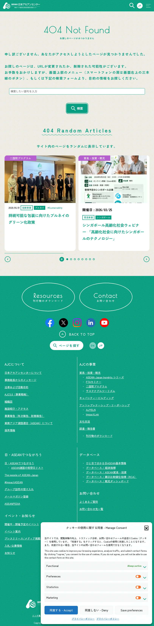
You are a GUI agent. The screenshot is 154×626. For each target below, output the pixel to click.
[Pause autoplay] (61, 259)
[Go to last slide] (8, 259)
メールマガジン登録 (16, 496)
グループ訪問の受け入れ (19, 489)
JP (101, 345)
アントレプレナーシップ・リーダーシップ (104, 405)
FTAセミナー (93, 382)
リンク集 (36, 615)
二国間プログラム (96, 386)
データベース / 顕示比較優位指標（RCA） (111, 477)
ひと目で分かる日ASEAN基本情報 (106, 463)
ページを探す (66, 345)
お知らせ (10, 553)
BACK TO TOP (77, 334)
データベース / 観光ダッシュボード (107, 481)
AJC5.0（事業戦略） (17, 394)
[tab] (67, 259)
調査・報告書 (87, 428)
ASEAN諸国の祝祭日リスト (27, 468)
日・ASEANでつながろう (19, 463)
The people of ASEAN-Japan (21, 475)
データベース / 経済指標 (101, 468)
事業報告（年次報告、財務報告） (24, 416)
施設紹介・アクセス (16, 408)
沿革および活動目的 (16, 387)
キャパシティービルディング (96, 398)
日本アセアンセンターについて (23, 373)
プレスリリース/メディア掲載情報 (25, 538)
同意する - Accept (61, 610)
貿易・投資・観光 (90, 373)
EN (93, 345)
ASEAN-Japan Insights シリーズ (105, 377)
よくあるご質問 (88, 502)
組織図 (9, 401)
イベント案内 (12, 531)
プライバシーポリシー (83, 618)
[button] (146, 528)
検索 (80, 108)
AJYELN (91, 410)
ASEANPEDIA (12, 504)
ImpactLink (92, 414)
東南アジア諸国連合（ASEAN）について (29, 423)
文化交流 (84, 421)
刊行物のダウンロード (99, 436)
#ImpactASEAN (14, 482)
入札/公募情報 (13, 546)
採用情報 (10, 430)
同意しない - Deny (96, 610)
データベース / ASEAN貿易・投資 (106, 472)
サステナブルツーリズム (100, 391)
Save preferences (132, 610)
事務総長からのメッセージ (20, 380)
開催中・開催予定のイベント (22, 524)
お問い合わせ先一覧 (91, 509)
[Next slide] (146, 259)
